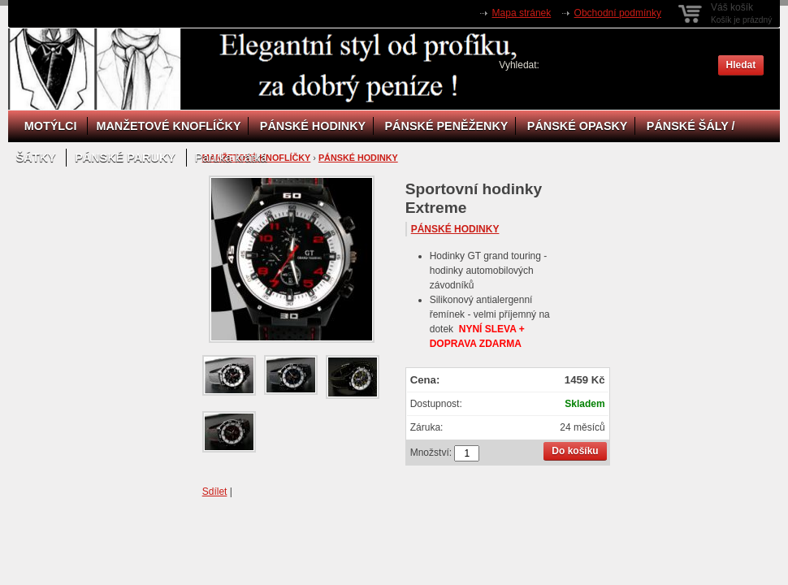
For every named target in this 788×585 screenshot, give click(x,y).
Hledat (741, 65)
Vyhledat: (519, 65)
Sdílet (214, 491)
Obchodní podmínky (617, 13)
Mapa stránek (522, 13)
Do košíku (575, 451)
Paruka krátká (231, 157)
